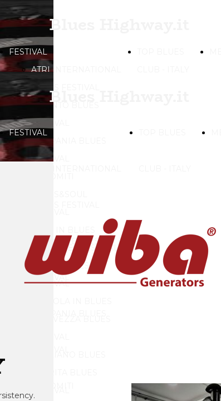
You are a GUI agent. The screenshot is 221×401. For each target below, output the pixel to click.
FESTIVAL (28, 52)
